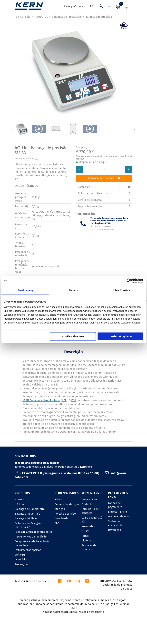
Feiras (58, 499)
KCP (64, 400)
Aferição (60, 509)
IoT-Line (20, 504)
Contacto (87, 504)
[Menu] (109, 7)
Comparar (104, 186)
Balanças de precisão (98, 16)
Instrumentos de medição (31, 536)
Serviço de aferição (67, 504)
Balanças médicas (26, 518)
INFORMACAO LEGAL (112, 580)
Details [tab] (73, 290)
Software (20, 554)
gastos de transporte (91, 611)
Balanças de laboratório (67, 16)
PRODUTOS (41, 16)
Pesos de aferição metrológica (33, 531)
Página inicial (23, 16)
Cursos (85, 531)
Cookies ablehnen (73, 336)
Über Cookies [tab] (121, 290)
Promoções (21, 564)
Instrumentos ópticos (28, 550)
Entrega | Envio (117, 511)
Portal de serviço (65, 513)
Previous (12, 130)
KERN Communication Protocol (41, 400)
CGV (130, 580)
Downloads (61, 518)
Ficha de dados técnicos (104, 193)
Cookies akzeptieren (120, 336)
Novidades (88, 526)
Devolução (114, 529)
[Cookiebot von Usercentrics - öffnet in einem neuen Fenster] (129, 280)
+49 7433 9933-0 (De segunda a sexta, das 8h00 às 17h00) (57, 473)
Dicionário (87, 540)
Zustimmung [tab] (25, 290)
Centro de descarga (104, 199)
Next (135, 130)
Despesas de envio (119, 516)
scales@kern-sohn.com (101, 229)
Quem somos (89, 499)
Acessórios (21, 559)
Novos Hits (21, 499)
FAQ (57, 523)
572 (36, 158)
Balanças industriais (27, 513)
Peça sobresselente (104, 206)
